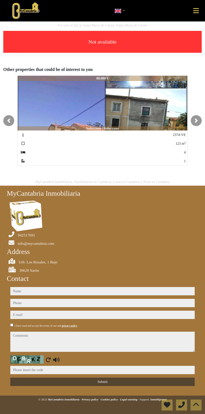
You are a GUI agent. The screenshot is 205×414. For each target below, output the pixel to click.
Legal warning (129, 399)
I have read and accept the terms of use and (46, 325)
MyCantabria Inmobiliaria (64, 399)
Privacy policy (90, 399)
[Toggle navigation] (196, 11)
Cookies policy (110, 399)
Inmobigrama (158, 399)
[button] (8, 120)
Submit (102, 382)
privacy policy (69, 325)
